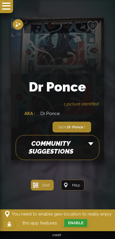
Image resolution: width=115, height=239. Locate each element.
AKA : (30, 113)
